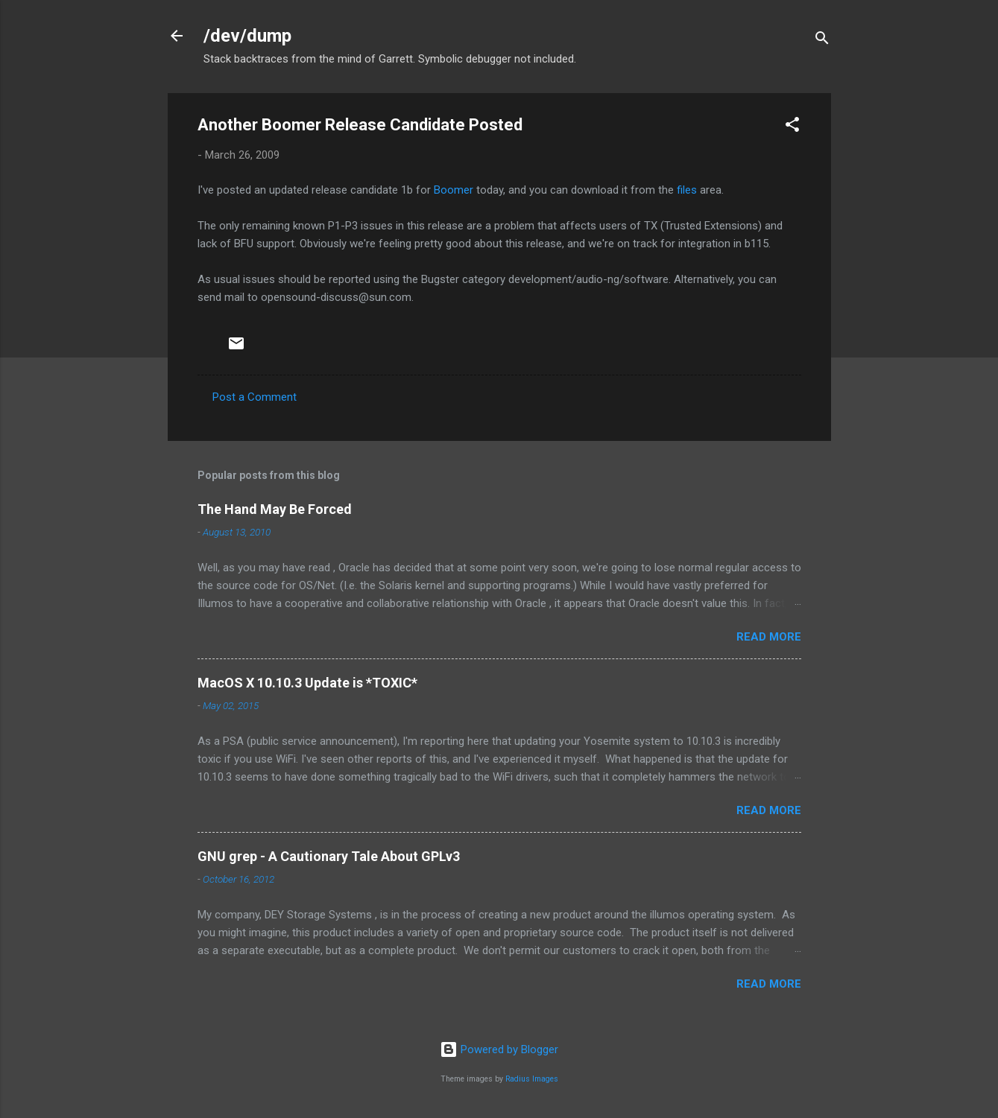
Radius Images (531, 1079)
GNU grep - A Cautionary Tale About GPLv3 (329, 856)
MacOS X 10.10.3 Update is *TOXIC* (307, 682)
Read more (768, 637)
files (687, 190)
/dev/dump (247, 35)
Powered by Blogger (499, 1049)
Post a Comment (254, 397)
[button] (792, 127)
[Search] (822, 40)
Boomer (453, 190)
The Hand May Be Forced (275, 509)
